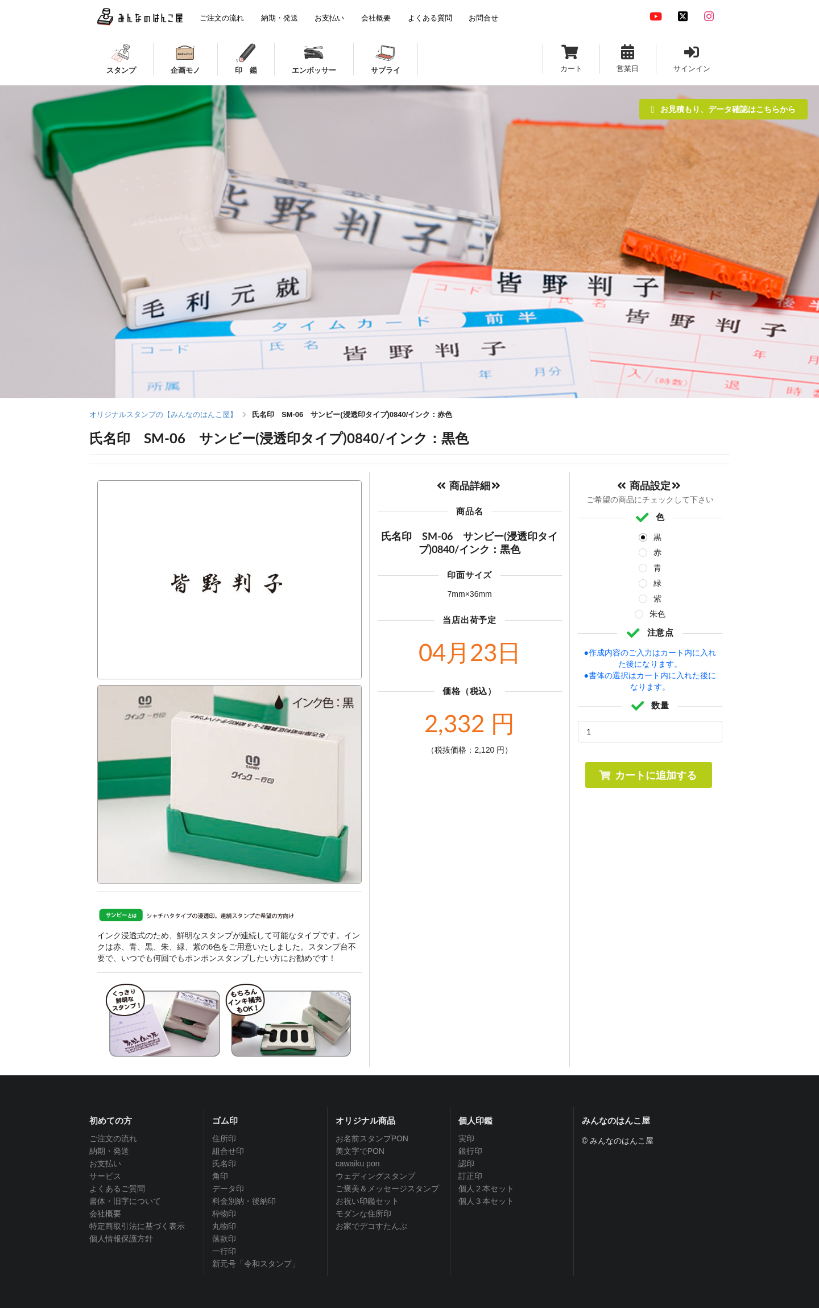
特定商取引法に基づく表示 (137, 1226)
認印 (466, 1163)
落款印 (224, 1238)
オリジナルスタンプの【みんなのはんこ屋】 (163, 414)
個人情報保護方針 (121, 1238)
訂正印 (470, 1176)
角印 (220, 1176)
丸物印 (224, 1226)
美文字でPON (360, 1151)
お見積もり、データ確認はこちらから (723, 109)
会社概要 (105, 1213)
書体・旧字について (125, 1201)
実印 (466, 1138)
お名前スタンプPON (372, 1138)
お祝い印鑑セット (367, 1201)
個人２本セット (486, 1188)
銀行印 (470, 1151)
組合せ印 (228, 1151)
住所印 (224, 1138)
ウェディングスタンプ (375, 1176)
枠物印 (224, 1213)
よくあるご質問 (117, 1188)
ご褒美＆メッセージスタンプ (387, 1188)
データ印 (228, 1188)
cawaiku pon (358, 1163)
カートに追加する (647, 775)
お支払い (105, 1163)
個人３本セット (486, 1201)
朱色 (657, 613)
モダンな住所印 (363, 1213)
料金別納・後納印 (244, 1201)
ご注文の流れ (113, 1138)
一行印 (224, 1251)
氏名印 (224, 1163)
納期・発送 (109, 1151)
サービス (105, 1176)
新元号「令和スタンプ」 (256, 1263)
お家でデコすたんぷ (371, 1226)
